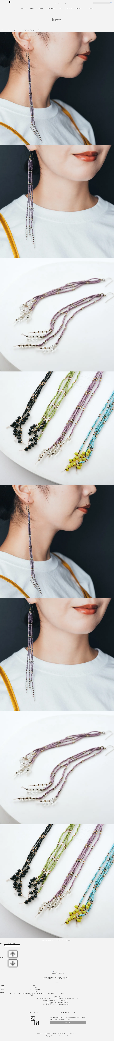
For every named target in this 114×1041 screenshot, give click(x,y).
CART (10, 2)
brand (23, 8)
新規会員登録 (47, 1033)
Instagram (33, 1018)
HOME (1, 30)
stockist (90, 8)
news (61, 8)
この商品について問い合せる (57, 973)
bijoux (9, 30)
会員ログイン (40, 1033)
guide (69, 8)
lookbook (51, 8)
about (40, 8)
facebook (36, 1023)
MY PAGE (5, 2)
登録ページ (68, 1022)
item (32, 8)
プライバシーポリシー (71, 1033)
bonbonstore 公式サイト (57, 3)
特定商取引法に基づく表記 (58, 1033)
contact (79, 8)
